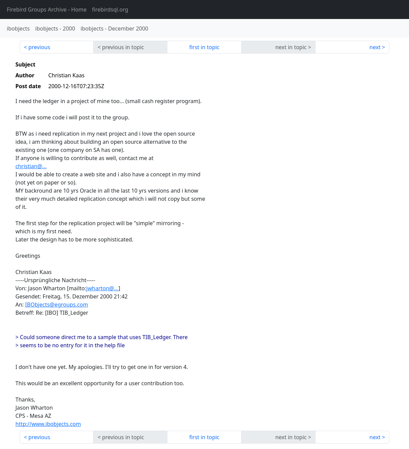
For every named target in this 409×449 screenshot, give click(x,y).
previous (39, 47)
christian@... (31, 166)
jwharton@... (102, 288)
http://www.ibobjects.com (48, 424)
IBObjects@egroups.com (56, 304)
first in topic (204, 47)
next (375, 47)
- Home (47, 9)
